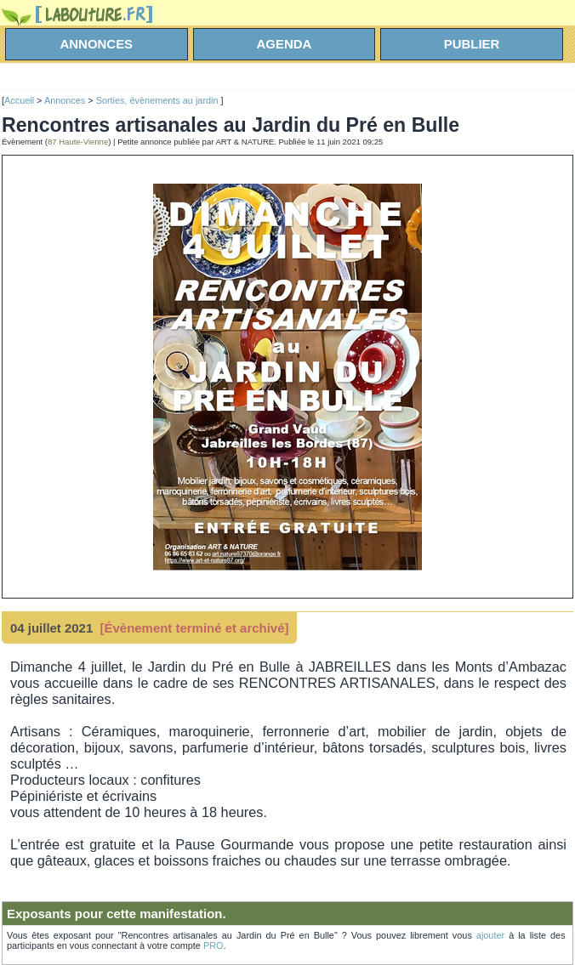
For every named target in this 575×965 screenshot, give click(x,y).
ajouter (490, 935)
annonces (97, 44)
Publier (472, 44)
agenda (284, 44)
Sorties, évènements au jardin (158, 100)
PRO (213, 945)
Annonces (64, 100)
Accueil (19, 100)
